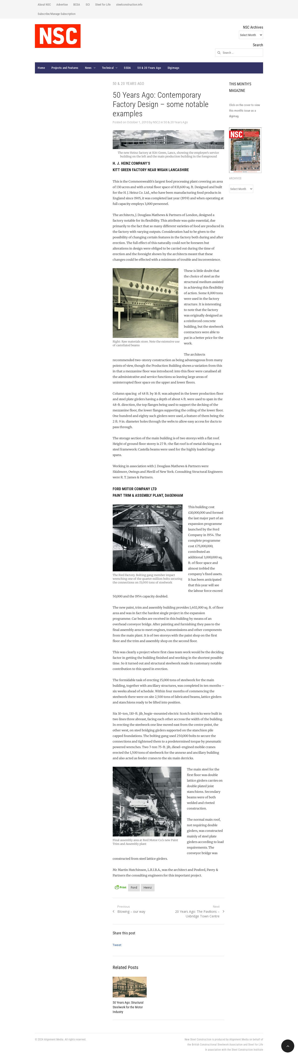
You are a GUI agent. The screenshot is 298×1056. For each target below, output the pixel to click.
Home (41, 68)
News (88, 68)
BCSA (76, 4)
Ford (134, 887)
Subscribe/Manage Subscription (56, 14)
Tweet (117, 945)
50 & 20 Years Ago (149, 68)
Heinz (148, 887)
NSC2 (156, 122)
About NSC (44, 4)
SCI (88, 4)
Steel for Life (103, 4)
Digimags (173, 68)
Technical (108, 68)
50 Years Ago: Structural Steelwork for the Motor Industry (128, 1007)
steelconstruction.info (129, 4)
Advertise (62, 4)
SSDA (127, 68)
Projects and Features (64, 68)
